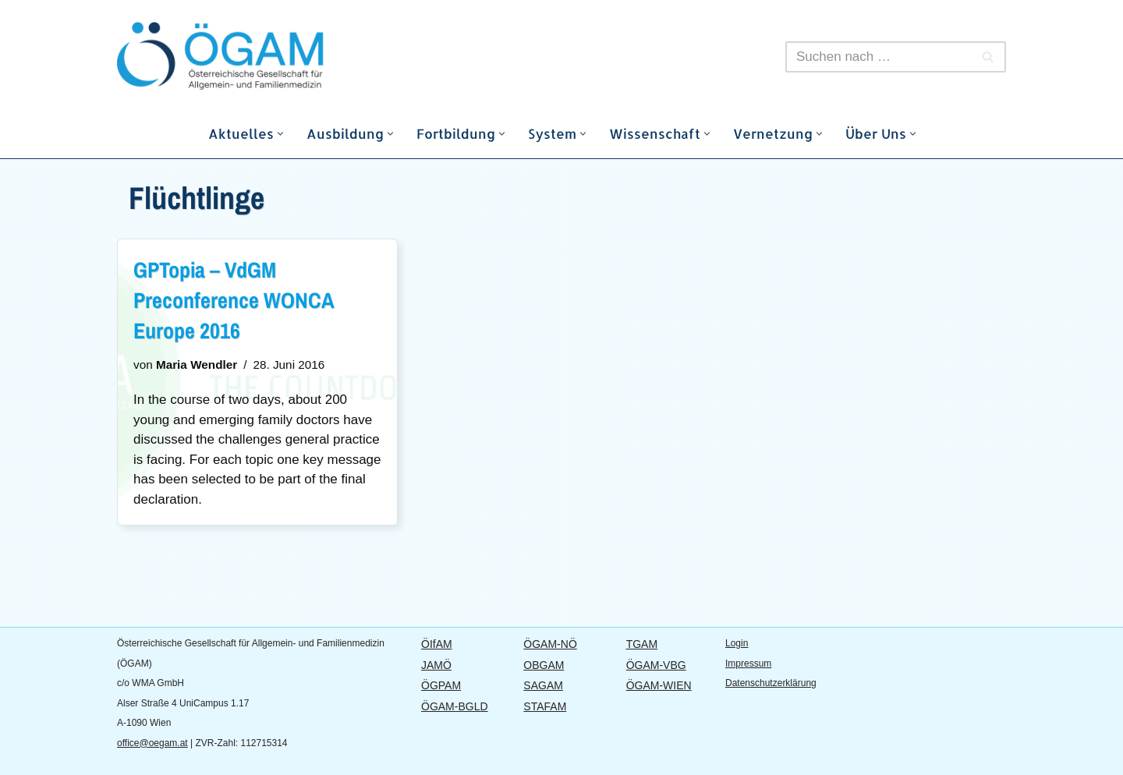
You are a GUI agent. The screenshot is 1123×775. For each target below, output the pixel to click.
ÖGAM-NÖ (549, 644)
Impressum (748, 663)
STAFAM (544, 706)
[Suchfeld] (878, 57)
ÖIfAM (436, 644)
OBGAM (543, 665)
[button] (280, 133)
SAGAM (543, 685)
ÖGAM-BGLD (454, 706)
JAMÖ (436, 665)
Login (736, 643)
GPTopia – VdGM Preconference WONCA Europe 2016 (233, 300)
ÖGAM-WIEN (659, 685)
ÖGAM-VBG (656, 665)
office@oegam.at (152, 743)
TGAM (641, 644)
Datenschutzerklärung (771, 683)
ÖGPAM (441, 685)
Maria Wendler (196, 364)
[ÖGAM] (257, 56)
